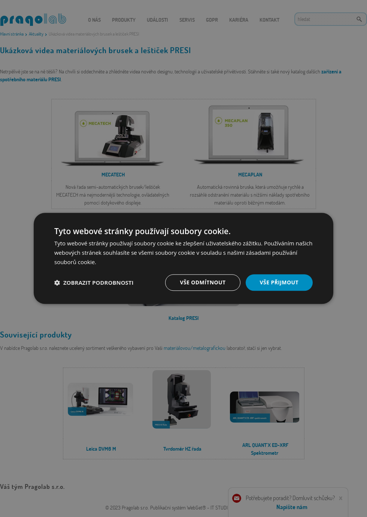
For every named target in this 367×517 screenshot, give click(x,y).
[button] (94, 282)
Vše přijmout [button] (279, 282)
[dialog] (183, 258)
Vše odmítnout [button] (202, 282)
